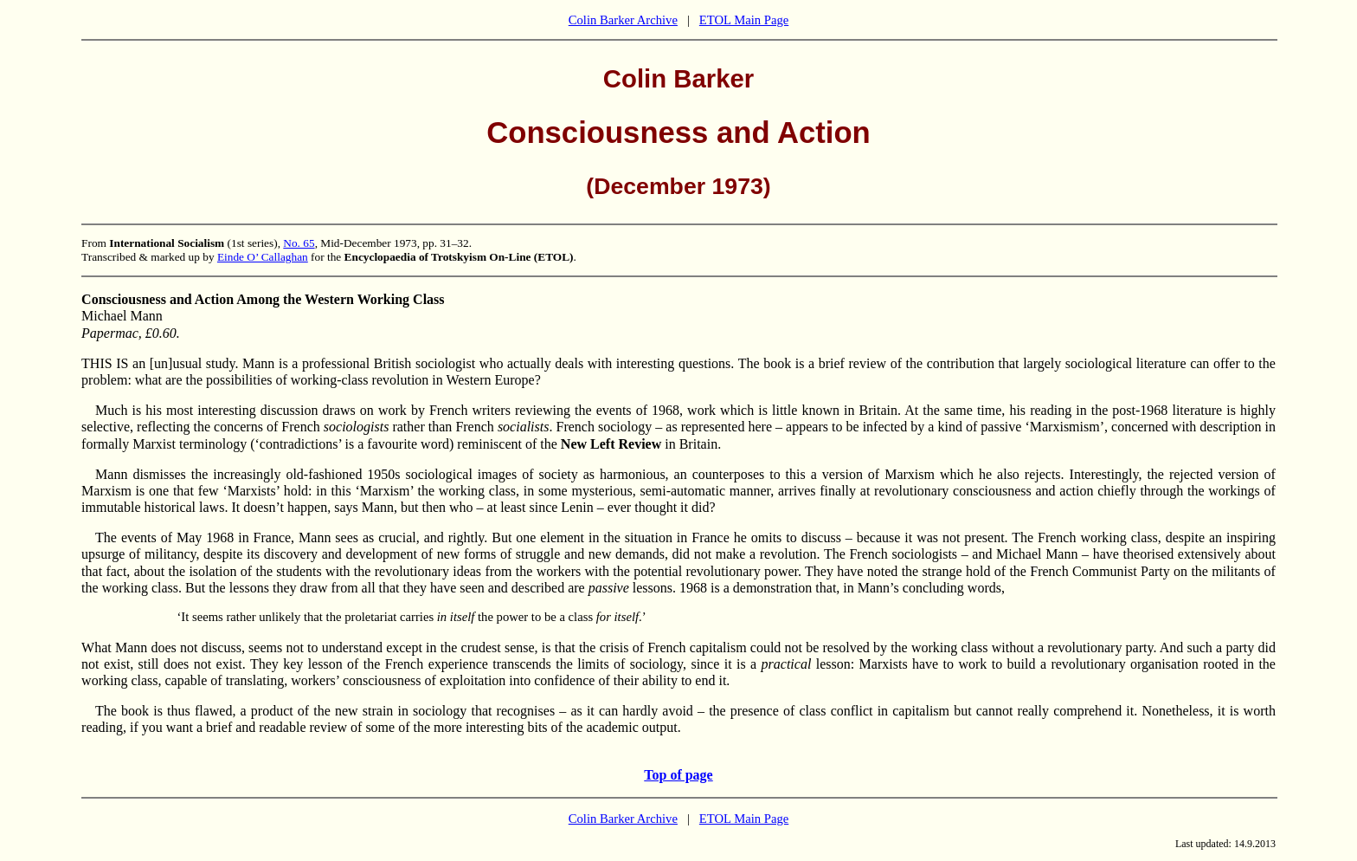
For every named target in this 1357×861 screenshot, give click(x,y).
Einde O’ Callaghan (262, 256)
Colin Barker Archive (623, 20)
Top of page (678, 774)
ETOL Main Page (743, 20)
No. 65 (298, 242)
